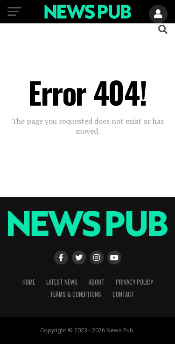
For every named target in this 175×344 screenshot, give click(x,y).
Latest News (61, 282)
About (97, 282)
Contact (123, 294)
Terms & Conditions (75, 294)
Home (28, 282)
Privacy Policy (134, 282)
